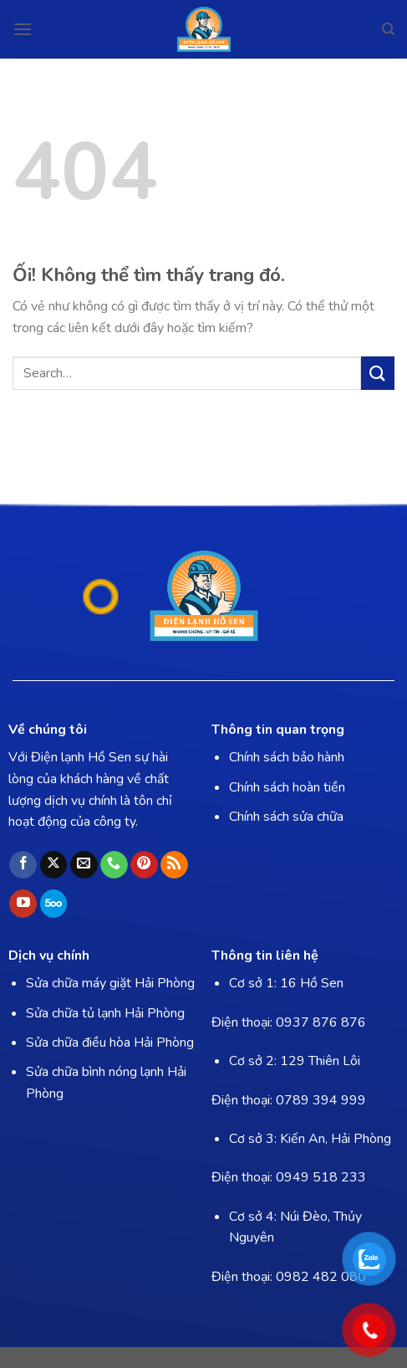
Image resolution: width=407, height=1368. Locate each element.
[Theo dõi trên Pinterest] (144, 865)
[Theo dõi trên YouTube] (23, 903)
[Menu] (23, 28)
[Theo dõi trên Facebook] (23, 865)
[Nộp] (377, 372)
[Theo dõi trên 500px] (54, 903)
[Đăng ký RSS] (174, 865)
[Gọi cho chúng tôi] (114, 865)
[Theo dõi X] (54, 865)
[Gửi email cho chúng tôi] (84, 865)
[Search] (388, 29)
